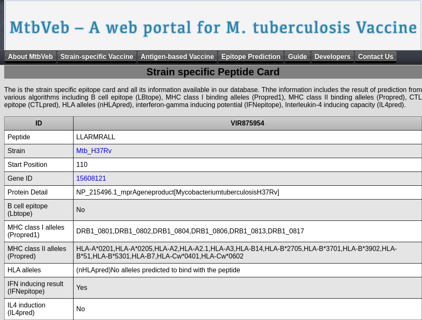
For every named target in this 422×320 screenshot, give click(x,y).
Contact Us (375, 56)
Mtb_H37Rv (94, 150)
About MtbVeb (30, 56)
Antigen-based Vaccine (177, 56)
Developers (333, 56)
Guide (297, 56)
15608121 (91, 178)
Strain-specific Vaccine (97, 56)
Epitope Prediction (250, 56)
